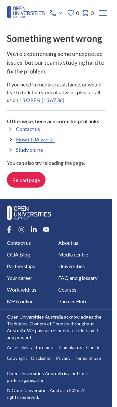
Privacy (63, 358)
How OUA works (35, 139)
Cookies (94, 347)
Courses (67, 289)
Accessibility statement (31, 347)
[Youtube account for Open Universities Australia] (46, 229)
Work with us (21, 289)
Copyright (17, 358)
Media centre (73, 254)
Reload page (26, 180)
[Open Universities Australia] (26, 16)
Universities (71, 266)
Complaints (70, 347)
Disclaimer (41, 358)
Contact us (28, 129)
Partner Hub (72, 301)
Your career (19, 278)
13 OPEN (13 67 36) (41, 100)
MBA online (20, 301)
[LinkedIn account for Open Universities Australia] (34, 229)
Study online (29, 150)
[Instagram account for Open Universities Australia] (21, 229)
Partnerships (21, 266)
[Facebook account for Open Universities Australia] (9, 229)
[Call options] (56, 13)
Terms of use (87, 358)
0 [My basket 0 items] (88, 13)
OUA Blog (18, 254)
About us (68, 243)
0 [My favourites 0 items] (73, 13)
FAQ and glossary (78, 278)
